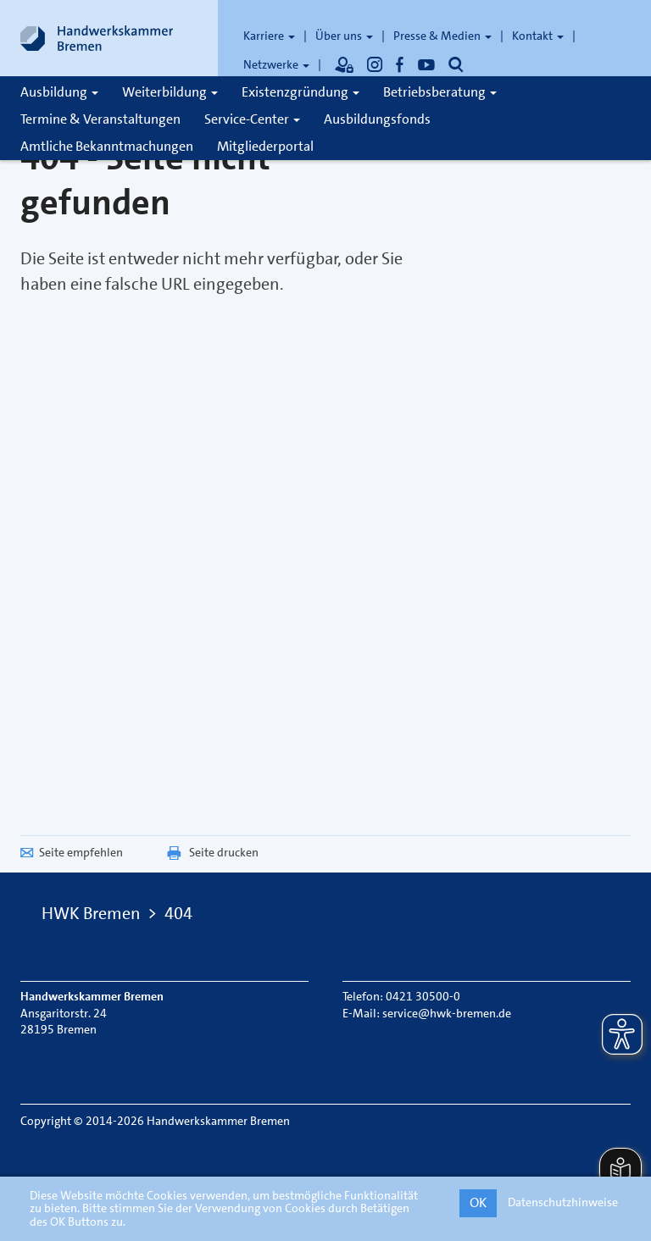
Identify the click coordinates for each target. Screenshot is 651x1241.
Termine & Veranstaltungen (100, 119)
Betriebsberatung (440, 92)
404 (178, 913)
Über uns (344, 35)
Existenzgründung (300, 92)
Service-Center (252, 119)
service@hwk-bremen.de (446, 1013)
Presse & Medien (442, 35)
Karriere (269, 35)
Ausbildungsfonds (377, 119)
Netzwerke (276, 64)
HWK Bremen (91, 913)
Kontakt (538, 35)
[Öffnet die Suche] (456, 64)
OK (478, 1202)
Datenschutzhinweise (563, 1202)
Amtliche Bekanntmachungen (106, 146)
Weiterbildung (170, 92)
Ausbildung (59, 92)
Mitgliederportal (265, 146)
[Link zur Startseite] (96, 38)
